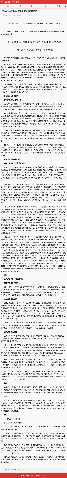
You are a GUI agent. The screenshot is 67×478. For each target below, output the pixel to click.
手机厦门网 (5, 2)
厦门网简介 (24, 475)
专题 (19, 6)
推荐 (7, 6)
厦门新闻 (15, 2)
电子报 (58, 6)
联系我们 (44, 475)
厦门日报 (18, 15)
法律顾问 (37, 475)
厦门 (32, 6)
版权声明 (30, 475)
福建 (45, 6)
